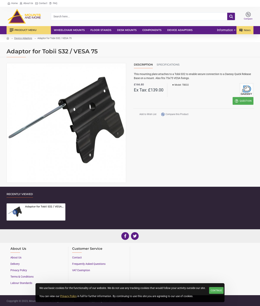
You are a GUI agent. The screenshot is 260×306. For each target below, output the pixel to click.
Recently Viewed (20, 194)
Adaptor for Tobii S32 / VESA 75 (44, 206)
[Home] (13, 3)
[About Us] (26, 3)
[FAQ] (53, 3)
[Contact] (41, 3)
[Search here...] (231, 16)
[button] (145, 115)
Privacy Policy (68, 296)
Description (143, 64)
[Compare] (248, 16)
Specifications (168, 64)
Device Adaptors (23, 38)
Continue (216, 290)
